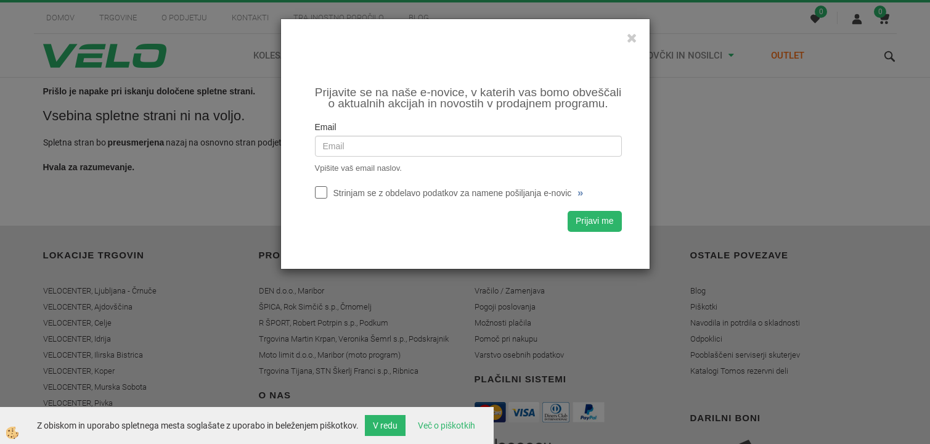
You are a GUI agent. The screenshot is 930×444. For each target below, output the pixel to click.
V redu (385, 425)
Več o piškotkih (446, 425)
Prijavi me (594, 221)
